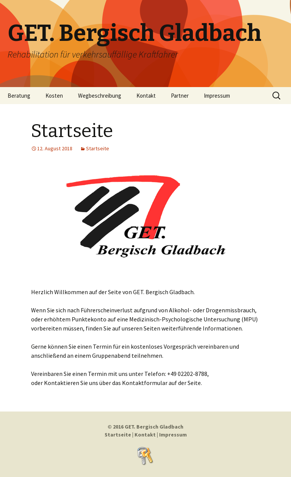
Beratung (19, 95)
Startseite (72, 131)
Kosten (54, 95)
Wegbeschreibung (99, 95)
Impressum (217, 95)
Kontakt (146, 95)
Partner (180, 95)
